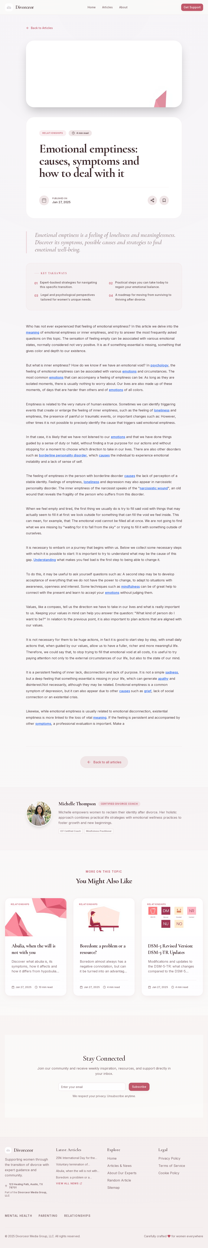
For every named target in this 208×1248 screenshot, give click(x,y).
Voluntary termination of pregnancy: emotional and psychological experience (73, 1164)
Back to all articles (104, 762)
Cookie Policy (168, 1173)
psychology (159, 365)
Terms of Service (171, 1166)
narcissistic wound (154, 488)
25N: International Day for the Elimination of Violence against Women (76, 1158)
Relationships (77, 1215)
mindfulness (130, 586)
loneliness (161, 410)
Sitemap (113, 1188)
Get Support (192, 7)
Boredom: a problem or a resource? (73, 1177)
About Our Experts (121, 1173)
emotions (129, 371)
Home (92, 7)
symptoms (43, 724)
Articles (107, 7)
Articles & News (119, 1166)
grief (147, 691)
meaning (32, 333)
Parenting (48, 1215)
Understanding (45, 560)
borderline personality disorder (63, 455)
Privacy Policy (169, 1158)
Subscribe (139, 1086)
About (123, 7)
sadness (171, 672)
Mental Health (18, 1215)
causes (104, 455)
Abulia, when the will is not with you (76, 1171)
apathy (163, 679)
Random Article (119, 1180)
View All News (69, 1183)
